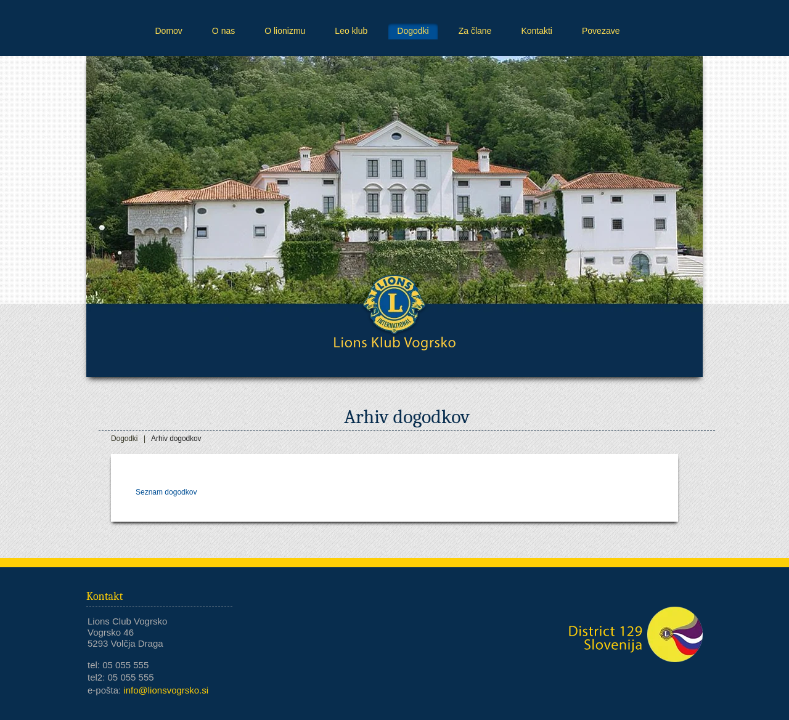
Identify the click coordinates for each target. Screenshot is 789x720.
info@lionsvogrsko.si (165, 690)
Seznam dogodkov (166, 492)
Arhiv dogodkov (176, 438)
